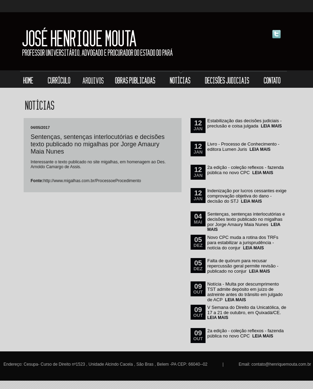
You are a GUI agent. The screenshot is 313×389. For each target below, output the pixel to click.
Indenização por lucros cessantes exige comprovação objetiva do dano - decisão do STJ (247, 196)
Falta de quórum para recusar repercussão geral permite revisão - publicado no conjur (242, 266)
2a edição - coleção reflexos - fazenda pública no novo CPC (245, 170)
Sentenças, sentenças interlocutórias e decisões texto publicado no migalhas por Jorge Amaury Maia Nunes (246, 219)
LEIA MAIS (271, 126)
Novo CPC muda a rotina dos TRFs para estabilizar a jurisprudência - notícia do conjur (242, 242)
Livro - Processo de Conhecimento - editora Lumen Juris (243, 146)
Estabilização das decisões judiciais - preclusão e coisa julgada (244, 123)
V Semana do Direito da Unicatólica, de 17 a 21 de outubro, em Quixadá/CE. (246, 310)
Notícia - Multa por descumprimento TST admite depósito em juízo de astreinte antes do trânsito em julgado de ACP (245, 291)
